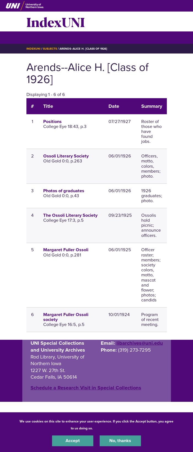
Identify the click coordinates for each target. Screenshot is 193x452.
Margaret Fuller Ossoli (65, 250)
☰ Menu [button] (36, 37)
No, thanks (120, 440)
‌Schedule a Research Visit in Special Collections (86, 388)
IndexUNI (55, 21)
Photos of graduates (63, 191)
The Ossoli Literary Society (70, 215)
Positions (52, 121)
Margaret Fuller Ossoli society (65, 317)
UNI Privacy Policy (108, 428)
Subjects (50, 48)
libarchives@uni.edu (139, 343)
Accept (73, 440)
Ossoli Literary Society (66, 156)
